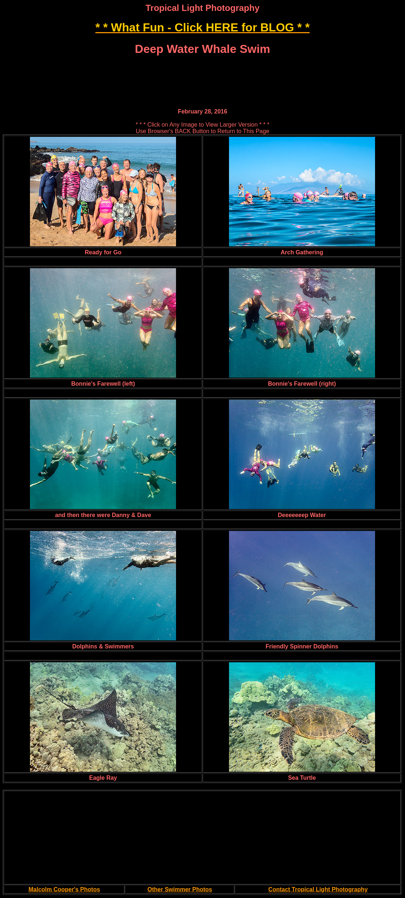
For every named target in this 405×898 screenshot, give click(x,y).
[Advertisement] (203, 66)
